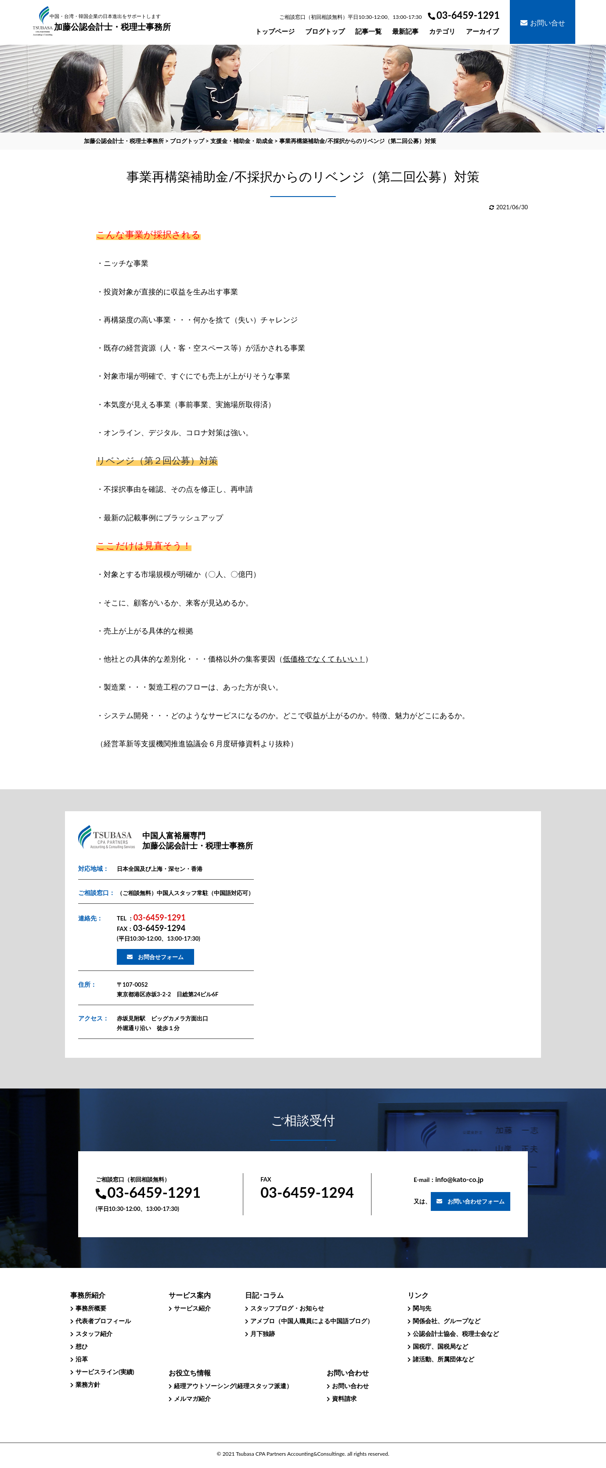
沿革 (82, 1359)
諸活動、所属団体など (443, 1359)
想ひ (82, 1346)
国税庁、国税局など (440, 1346)
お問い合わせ (350, 1385)
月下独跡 (262, 1333)
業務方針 (88, 1384)
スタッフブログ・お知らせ (287, 1308)
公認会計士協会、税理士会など (456, 1333)
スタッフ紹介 (94, 1333)
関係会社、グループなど (446, 1321)
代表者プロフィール (103, 1321)
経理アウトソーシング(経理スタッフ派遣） (233, 1385)
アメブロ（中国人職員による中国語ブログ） (311, 1321)
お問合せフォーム (161, 956)
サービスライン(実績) (105, 1371)
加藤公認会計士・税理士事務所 (112, 22)
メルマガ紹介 (192, 1398)
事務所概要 (91, 1308)
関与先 (422, 1308)
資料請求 (344, 1398)
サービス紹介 (192, 1308)
